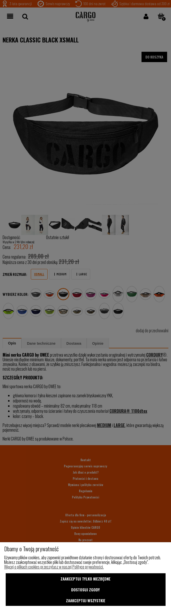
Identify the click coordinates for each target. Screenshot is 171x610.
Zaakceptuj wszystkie (85, 600)
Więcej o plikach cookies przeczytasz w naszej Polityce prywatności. (54, 567)
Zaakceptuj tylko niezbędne (85, 579)
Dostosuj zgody (85, 589)
